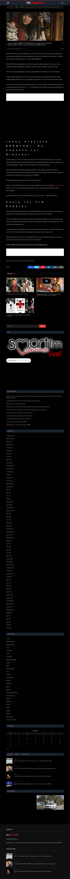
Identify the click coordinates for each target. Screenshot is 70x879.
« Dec (7, 748)
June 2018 (8, 582)
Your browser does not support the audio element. (18, 360)
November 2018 (10, 567)
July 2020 (8, 513)
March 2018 (9, 591)
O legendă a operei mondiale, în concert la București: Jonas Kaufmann (23, 400)
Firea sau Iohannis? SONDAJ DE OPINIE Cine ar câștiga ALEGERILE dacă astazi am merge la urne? (35, 768)
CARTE (8, 653)
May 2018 (8, 585)
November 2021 (10, 483)
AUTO (7, 647)
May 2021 (8, 495)
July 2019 (8, 543)
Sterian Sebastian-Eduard (14, 48)
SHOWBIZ (8, 701)
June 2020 (8, 516)
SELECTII (8, 698)
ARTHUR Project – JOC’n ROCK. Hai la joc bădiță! (18, 424)
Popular (9, 754)
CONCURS (9, 656)
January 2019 (9, 561)
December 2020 (10, 507)
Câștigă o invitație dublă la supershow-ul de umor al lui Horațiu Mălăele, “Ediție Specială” (33, 776)
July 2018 (8, 579)
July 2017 (8, 615)
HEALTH (8, 680)
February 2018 (9, 594)
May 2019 (8, 549)
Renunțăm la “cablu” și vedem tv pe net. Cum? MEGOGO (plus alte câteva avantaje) (49, 295)
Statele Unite (58, 185)
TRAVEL (8, 713)
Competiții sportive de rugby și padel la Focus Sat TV (18, 418)
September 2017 (10, 609)
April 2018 (8, 588)
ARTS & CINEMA (10, 641)
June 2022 (8, 474)
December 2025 (10, 435)
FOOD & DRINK (10, 668)
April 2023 (8, 456)
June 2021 (8, 492)
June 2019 (8, 546)
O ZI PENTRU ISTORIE (11, 692)
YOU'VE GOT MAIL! (11, 719)
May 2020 (8, 519)
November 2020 (10, 510)
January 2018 (9, 597)
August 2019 (9, 540)
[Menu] (8, 3)
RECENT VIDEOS (10, 695)
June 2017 (8, 618)
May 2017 (8, 621)
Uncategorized (9, 716)
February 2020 (9, 528)
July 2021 (8, 489)
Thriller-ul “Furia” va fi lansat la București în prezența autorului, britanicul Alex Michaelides (27, 406)
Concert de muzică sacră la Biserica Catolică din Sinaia (19, 412)
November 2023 (10, 444)
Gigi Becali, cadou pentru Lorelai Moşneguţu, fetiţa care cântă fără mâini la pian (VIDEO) (33, 783)
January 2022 (9, 480)
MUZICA (8, 689)
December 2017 (10, 600)
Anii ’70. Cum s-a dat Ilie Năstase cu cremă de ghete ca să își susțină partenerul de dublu (33, 760)
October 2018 (9, 570)
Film (8, 260)
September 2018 (10, 573)
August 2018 (9, 576)
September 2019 (10, 537)
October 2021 (9, 486)
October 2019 (9, 534)
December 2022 (10, 465)
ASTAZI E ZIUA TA (10, 644)
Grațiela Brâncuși (15, 260)
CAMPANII (9, 650)
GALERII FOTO (10, 677)
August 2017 (9, 612)
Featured (8, 662)
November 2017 (10, 603)
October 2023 (9, 447)
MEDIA (62, 48)
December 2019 (10, 531)
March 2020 (9, 525)
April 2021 (8, 498)
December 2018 (10, 564)
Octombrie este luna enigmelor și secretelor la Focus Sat (19, 315)
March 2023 (9, 459)
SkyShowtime (30, 260)
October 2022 (9, 471)
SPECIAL (8, 704)
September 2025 (10, 438)
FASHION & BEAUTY (11, 659)
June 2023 (8, 453)
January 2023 (9, 462)
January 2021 (9, 504)
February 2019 (9, 558)
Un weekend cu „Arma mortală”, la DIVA (17, 294)
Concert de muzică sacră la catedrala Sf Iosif (16, 421)
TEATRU (8, 710)
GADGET (8, 674)
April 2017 (8, 624)
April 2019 (8, 552)
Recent (17, 754)
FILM (7, 665)
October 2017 (9, 606)
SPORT (8, 707)
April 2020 (8, 522)
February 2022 (9, 477)
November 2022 (10, 468)
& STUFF (8, 638)
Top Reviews (25, 754)
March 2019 (9, 555)
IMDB (27, 87)
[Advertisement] (35, 376)
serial (23, 260)
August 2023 (9, 450)
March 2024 (9, 441)
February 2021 (9, 501)
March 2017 (9, 628)
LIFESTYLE (8, 683)
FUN (7, 671)
